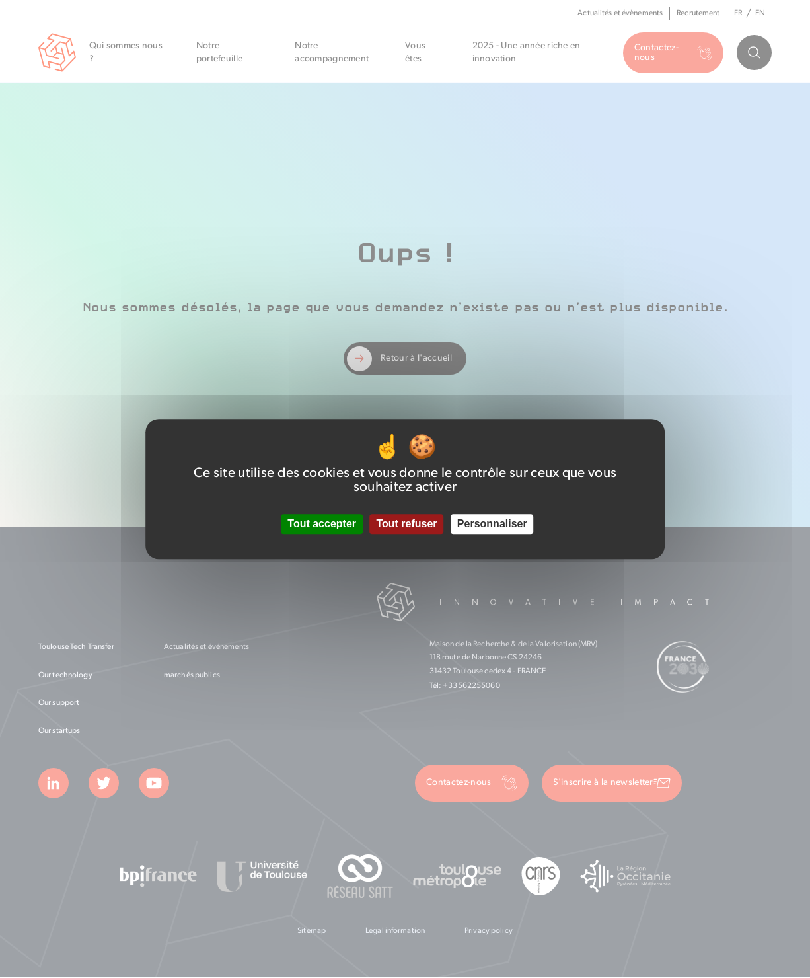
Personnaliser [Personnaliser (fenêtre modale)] (492, 524)
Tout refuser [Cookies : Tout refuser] (406, 524)
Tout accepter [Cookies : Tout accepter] (321, 524)
